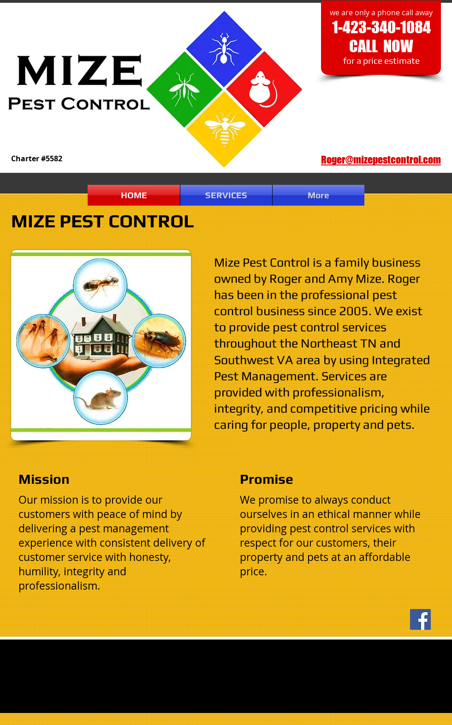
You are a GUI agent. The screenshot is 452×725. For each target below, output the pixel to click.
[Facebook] (420, 619)
